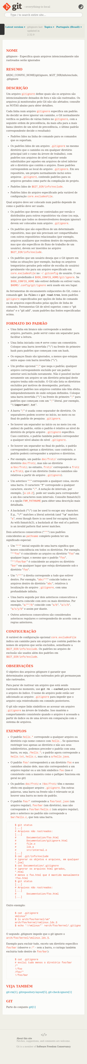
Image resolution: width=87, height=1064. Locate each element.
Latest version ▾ (15, 27)
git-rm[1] (11, 992)
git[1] (32, 1007)
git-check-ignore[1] (60, 992)
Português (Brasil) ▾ (69, 27)
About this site (24, 1038)
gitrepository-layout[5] (33, 992)
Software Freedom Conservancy (54, 1046)
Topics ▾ (49, 27)
